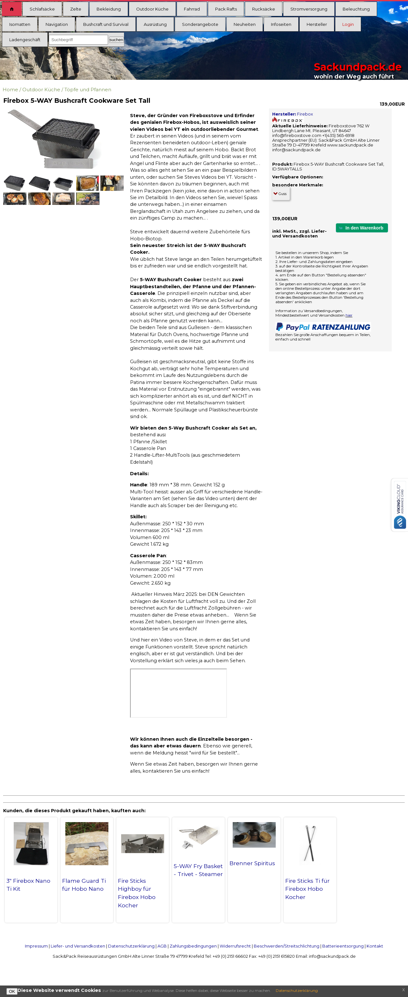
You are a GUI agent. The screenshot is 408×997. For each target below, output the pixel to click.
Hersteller (317, 24)
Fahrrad (192, 8)
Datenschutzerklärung (131, 945)
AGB (162, 945)
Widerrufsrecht (235, 945)
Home (10, 89)
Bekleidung (109, 8)
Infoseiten (281, 24)
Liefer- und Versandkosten (78, 945)
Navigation (57, 24)
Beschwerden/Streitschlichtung (286, 945)
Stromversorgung (308, 8)
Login (348, 24)
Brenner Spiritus (252, 863)
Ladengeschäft (24, 39)
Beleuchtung (356, 8)
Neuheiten (245, 24)
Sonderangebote (200, 24)
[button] (362, 227)
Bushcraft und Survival (105, 24)
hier (349, 315)
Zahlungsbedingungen (193, 945)
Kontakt (375, 945)
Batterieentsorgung (343, 945)
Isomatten (19, 24)
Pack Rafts (226, 8)
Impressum (36, 945)
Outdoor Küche (152, 8)
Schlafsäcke (42, 8)
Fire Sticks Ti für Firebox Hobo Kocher (307, 889)
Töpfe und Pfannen (87, 89)
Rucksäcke (263, 8)
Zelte (75, 8)
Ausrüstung (155, 24)
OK (12, 991)
